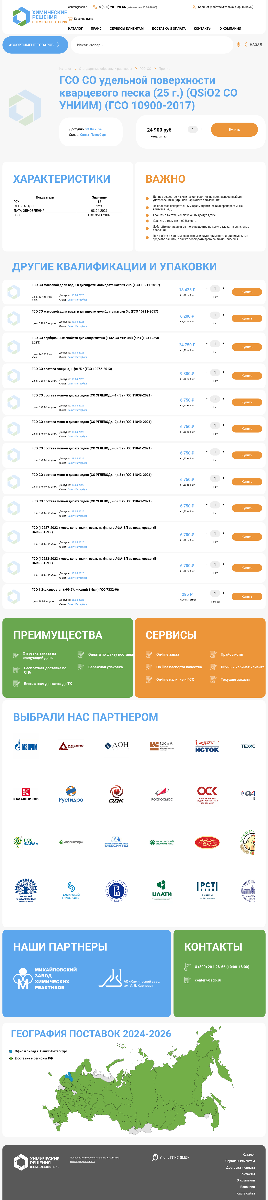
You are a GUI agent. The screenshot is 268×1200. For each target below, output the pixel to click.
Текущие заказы (235, 679)
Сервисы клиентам (240, 1161)
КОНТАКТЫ (202, 29)
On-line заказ (167, 654)
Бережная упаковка (105, 667)
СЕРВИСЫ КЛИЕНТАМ (127, 29)
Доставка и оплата (240, 1167)
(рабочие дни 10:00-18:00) (142, 7)
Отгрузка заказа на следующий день (39, 655)
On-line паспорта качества (179, 667)
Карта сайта (245, 1193)
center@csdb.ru (78, 7)
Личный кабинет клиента (243, 667)
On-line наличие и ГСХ (175, 679)
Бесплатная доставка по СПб (45, 670)
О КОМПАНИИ (230, 29)
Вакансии (247, 1187)
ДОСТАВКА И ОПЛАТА (169, 29)
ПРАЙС (96, 29)
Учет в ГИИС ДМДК (174, 1157)
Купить (234, 130)
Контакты (247, 1174)
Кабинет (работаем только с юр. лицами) (225, 7)
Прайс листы (232, 654)
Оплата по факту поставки (111, 654)
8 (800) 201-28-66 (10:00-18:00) (222, 967)
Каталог (249, 1154)
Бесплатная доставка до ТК (48, 684)
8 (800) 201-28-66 (113, 7)
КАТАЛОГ (75, 29)
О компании (246, 1180)
